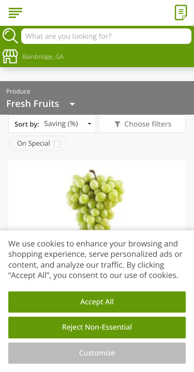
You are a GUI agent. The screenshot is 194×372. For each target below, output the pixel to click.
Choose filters (147, 124)
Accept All (97, 302)
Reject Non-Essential (97, 327)
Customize (97, 353)
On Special (33, 143)
